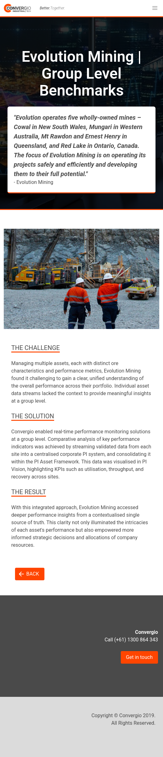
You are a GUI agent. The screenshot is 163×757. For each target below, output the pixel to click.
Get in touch (139, 657)
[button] (155, 8)
